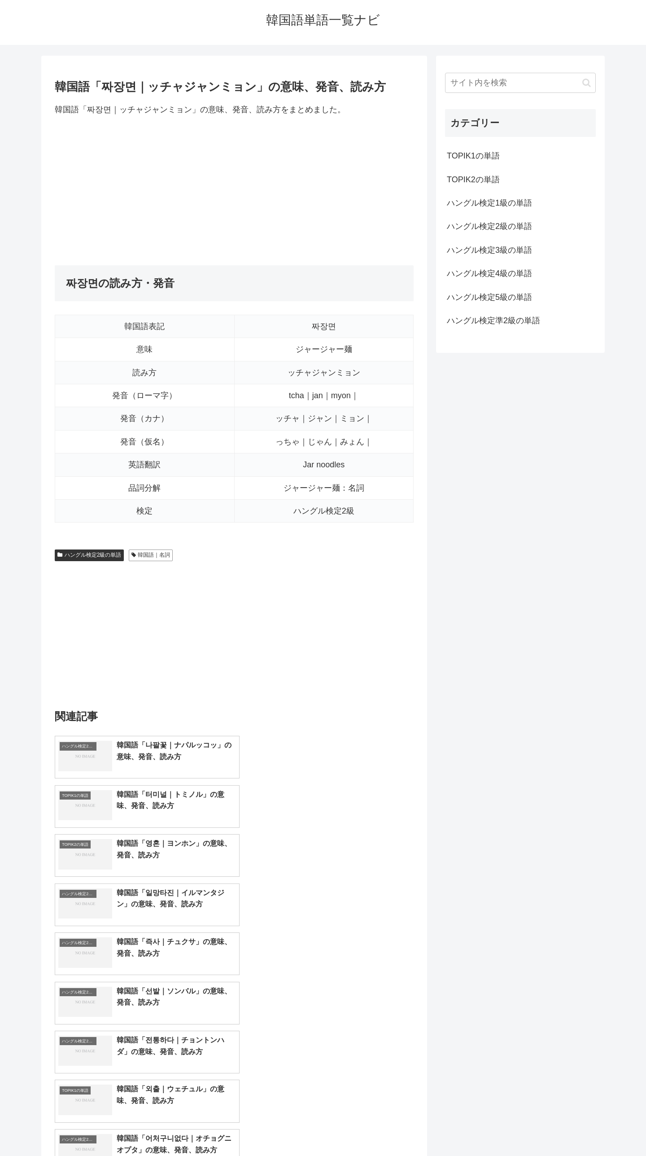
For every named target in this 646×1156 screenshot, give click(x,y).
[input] (520, 83)
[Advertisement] (234, 191)
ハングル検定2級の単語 (89, 555)
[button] (586, 83)
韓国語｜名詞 (150, 555)
